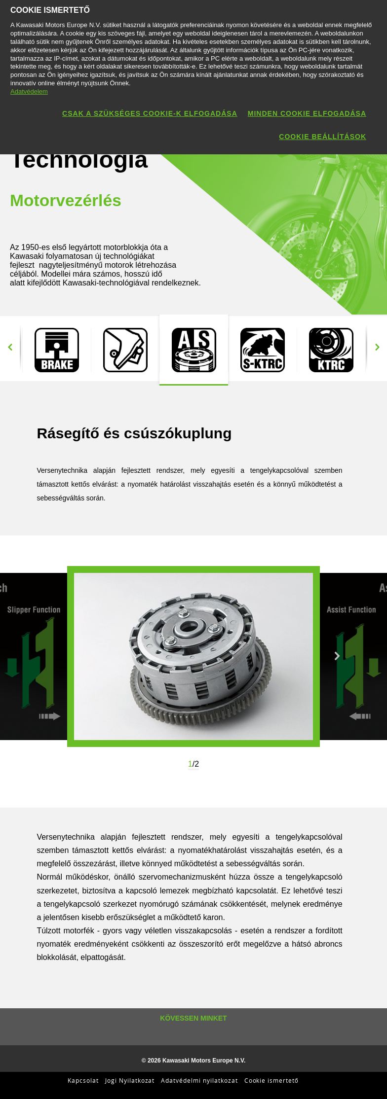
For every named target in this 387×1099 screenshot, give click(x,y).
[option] (56, 350)
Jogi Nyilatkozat (130, 1080)
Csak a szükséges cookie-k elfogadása (149, 113)
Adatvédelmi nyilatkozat (199, 1080)
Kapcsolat (83, 1080)
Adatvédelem (29, 91)
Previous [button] (10, 347)
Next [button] (377, 347)
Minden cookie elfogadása (307, 113)
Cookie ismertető (271, 1080)
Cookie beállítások (322, 137)
